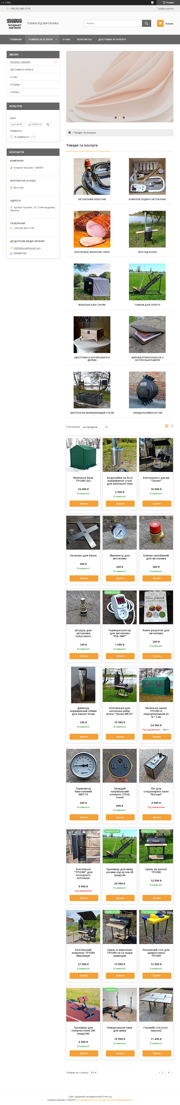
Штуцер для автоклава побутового (83, 633)
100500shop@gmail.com (27, 248)
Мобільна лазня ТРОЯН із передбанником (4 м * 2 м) (156, 712)
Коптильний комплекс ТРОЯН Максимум (83, 952)
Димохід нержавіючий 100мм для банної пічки (83, 711)
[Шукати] (146, 23)
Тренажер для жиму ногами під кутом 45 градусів (119, 872)
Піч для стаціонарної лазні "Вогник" (156, 791)
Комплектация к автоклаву (147, 199)
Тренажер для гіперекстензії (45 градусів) (83, 1030)
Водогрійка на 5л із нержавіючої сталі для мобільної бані (120, 480)
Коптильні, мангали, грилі (92, 252)
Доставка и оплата (112, 39)
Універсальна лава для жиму (119, 1029)
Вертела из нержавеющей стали (92, 413)
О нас (67, 39)
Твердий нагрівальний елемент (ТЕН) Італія (120, 793)
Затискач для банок (83, 555)
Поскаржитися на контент (90, 1100)
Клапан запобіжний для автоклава (156, 557)
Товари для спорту (147, 305)
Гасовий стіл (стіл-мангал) (156, 1029)
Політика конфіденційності (119, 1100)
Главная (16, 39)
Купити (84, 503)
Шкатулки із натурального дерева (92, 358)
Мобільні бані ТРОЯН (92, 305)
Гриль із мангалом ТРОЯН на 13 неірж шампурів (119, 952)
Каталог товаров (20, 61)
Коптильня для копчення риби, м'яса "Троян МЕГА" (119, 711)
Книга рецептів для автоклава (156, 632)
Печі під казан (147, 252)
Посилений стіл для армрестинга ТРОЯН (156, 952)
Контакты (84, 39)
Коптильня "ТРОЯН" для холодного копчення (83, 874)
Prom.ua (107, 1096)
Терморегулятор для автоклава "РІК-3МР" (119, 633)
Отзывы (15, 84)
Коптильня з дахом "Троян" (156, 479)
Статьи (14, 92)
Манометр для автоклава (120, 557)
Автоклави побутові (92, 199)
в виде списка (171, 426)
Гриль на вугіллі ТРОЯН (156, 871)
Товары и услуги (40, 39)
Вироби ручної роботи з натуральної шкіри (147, 358)
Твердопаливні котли (147, 413)
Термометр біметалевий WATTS (83, 791)
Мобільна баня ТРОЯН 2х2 (83, 479)
